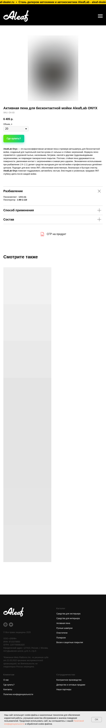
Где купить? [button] (8, 685)
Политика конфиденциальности (18, 694)
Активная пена (63, 623)
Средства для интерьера (68, 618)
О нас (6, 680)
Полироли (61, 638)
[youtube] (11, 624)
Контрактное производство (68, 680)
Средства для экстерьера (68, 614)
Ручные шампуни (64, 628)
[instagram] (5, 624)
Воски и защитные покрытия (69, 642)
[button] (13, 138)
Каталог (60, 608)
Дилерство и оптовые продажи (70, 685)
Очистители (61, 633)
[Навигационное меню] (100, 16)
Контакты (7, 689)
